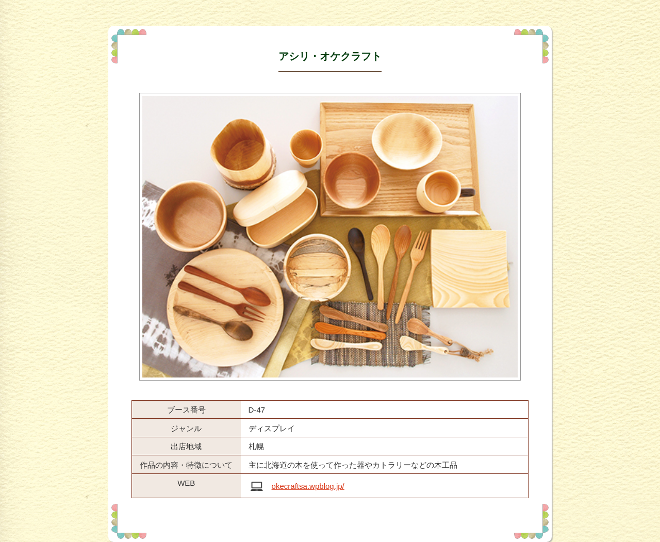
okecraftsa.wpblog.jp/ (308, 486)
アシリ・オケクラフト (330, 56)
